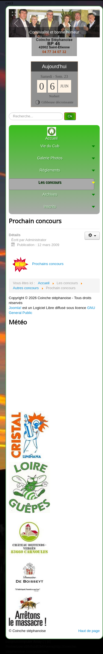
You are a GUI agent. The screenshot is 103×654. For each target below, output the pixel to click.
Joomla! (15, 308)
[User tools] (92, 236)
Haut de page (89, 631)
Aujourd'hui (54, 66)
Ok (70, 116)
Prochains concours (36, 264)
